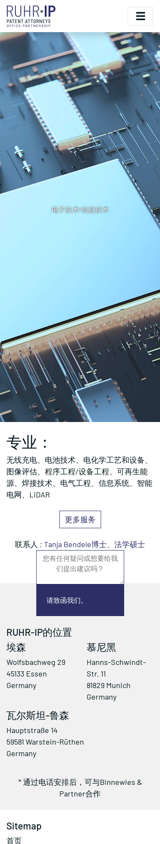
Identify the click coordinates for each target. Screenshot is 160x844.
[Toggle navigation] (140, 16)
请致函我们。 (67, 600)
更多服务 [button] (80, 519)
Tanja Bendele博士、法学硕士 (94, 544)
